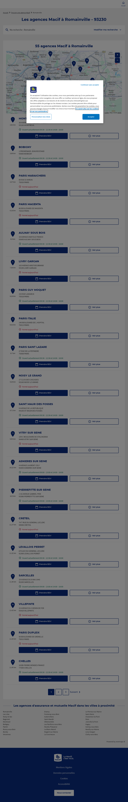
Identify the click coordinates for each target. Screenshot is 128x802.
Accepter (91, 117)
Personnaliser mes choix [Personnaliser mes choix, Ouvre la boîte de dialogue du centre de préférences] (41, 117)
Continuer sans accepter (90, 85)
